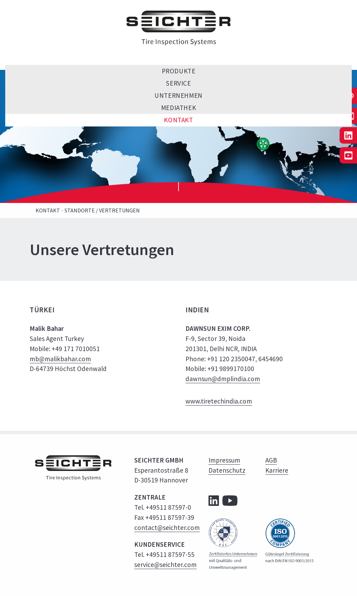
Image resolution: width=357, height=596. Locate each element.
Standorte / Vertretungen (102, 210)
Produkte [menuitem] (179, 71)
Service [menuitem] (178, 83)
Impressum (224, 460)
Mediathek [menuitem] (178, 107)
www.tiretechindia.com (218, 401)
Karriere (276, 470)
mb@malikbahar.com (60, 359)
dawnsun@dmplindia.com (222, 379)
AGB (271, 460)
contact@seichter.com (167, 527)
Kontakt (48, 210)
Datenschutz (226, 470)
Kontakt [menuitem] (178, 120)
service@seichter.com (165, 564)
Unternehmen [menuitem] (178, 95)
